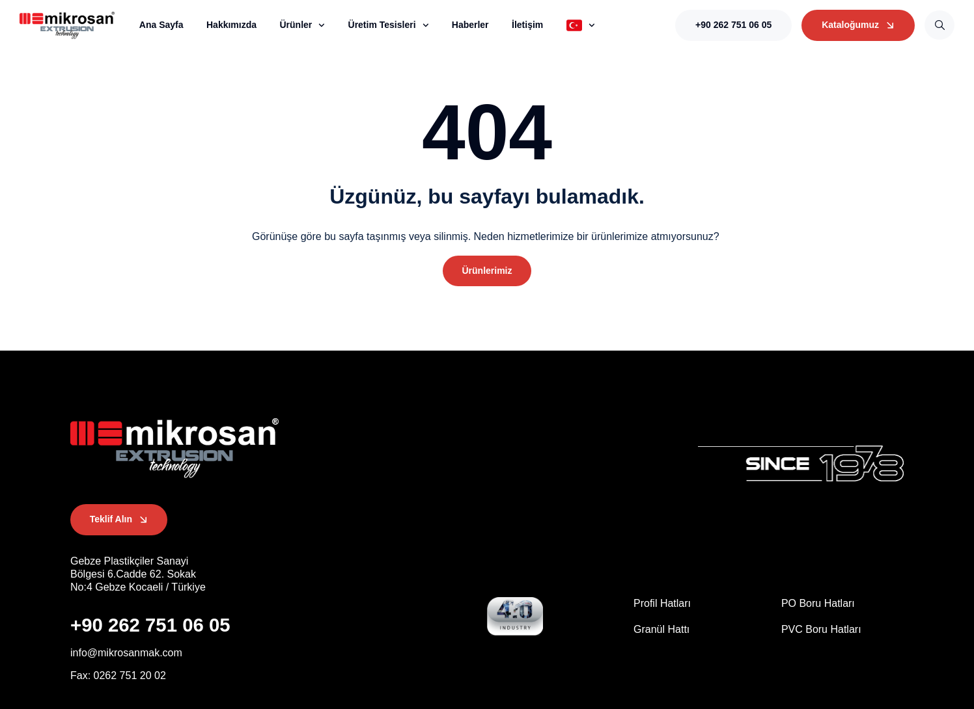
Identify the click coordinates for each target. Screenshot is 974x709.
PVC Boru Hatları (821, 629)
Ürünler (302, 25)
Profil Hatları (662, 603)
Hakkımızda (231, 25)
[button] (486, 271)
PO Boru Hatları (818, 603)
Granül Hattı (661, 629)
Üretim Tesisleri (388, 25)
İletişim (527, 25)
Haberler (470, 25)
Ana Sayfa (161, 25)
